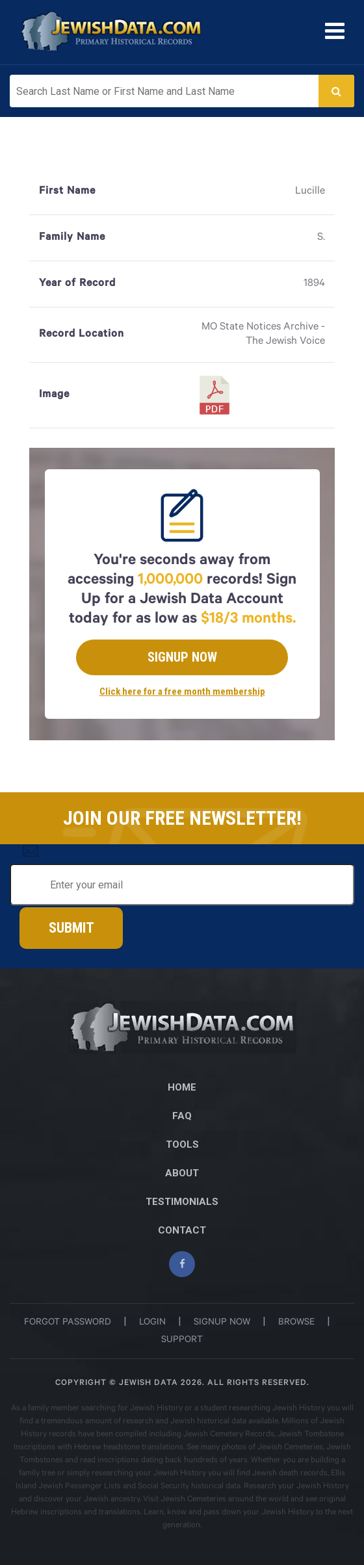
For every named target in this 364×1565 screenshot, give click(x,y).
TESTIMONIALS (182, 1202)
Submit (71, 928)
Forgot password (67, 1323)
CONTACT (182, 1230)
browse (296, 1323)
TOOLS (182, 1144)
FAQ (182, 1116)
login (152, 1323)
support (182, 1341)
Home (182, 1087)
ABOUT (182, 1173)
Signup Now (182, 657)
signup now (222, 1323)
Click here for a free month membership (182, 691)
